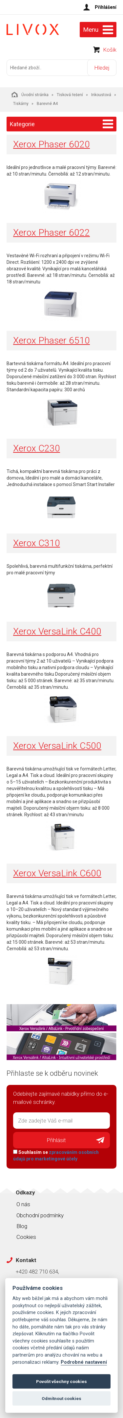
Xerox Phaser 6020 (51, 144)
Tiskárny (21, 103)
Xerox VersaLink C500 (57, 745)
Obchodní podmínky (40, 1215)
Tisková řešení (70, 95)
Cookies (26, 1237)
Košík (109, 49)
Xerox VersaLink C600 (57, 873)
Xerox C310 (36, 543)
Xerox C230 (36, 448)
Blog (21, 1226)
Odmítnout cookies (61, 1398)
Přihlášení (105, 7)
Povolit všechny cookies (61, 1381)
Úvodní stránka (30, 94)
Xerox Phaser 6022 (51, 232)
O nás (23, 1204)
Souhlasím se (56, 1155)
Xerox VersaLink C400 (57, 631)
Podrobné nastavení (84, 1362)
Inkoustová (101, 95)
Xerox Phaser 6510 (51, 340)
